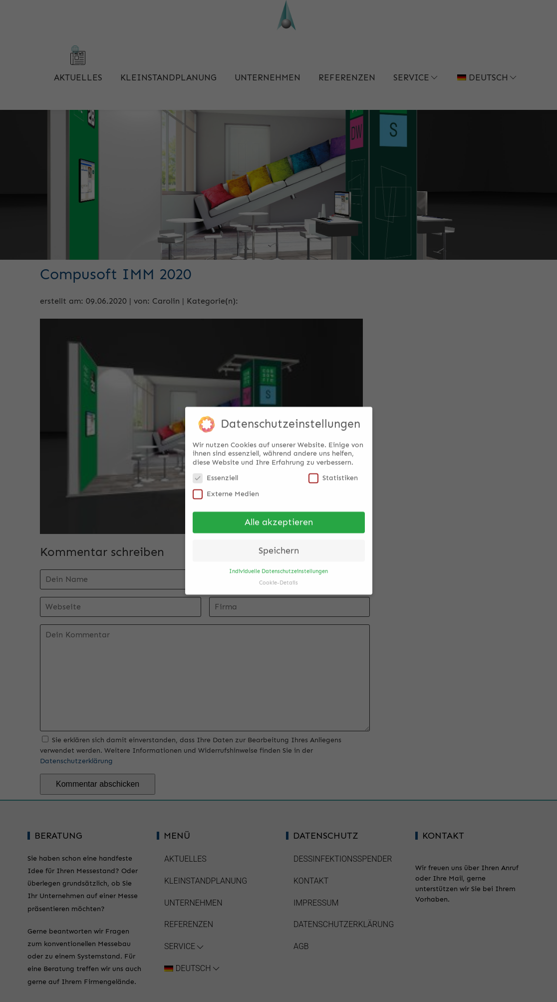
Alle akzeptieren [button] (279, 517)
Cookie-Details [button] (278, 577)
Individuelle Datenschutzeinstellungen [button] (278, 566)
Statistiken (333, 473)
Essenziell (215, 473)
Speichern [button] (279, 545)
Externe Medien (226, 489)
